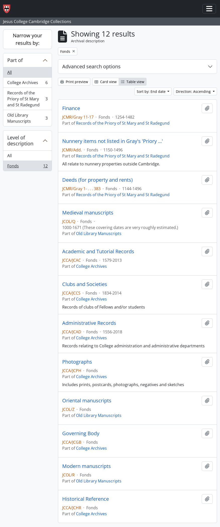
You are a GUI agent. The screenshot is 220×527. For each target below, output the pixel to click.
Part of (15, 60)
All (9, 72)
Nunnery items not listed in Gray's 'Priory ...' (112, 141)
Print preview (74, 81)
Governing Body (80, 433)
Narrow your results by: (27, 39)
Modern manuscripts (86, 466)
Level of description (20, 140)
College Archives (27, 84)
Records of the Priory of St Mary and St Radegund (27, 99)
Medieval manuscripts (87, 213)
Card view (106, 81)
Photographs (77, 362)
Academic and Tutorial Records (98, 251)
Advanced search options (91, 66)
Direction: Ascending (194, 91)
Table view (132, 81)
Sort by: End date (152, 91)
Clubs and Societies (84, 284)
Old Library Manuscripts (27, 118)
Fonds (27, 167)
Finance (71, 108)
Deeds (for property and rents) (97, 180)
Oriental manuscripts (86, 401)
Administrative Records (89, 323)
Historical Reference (85, 499)
